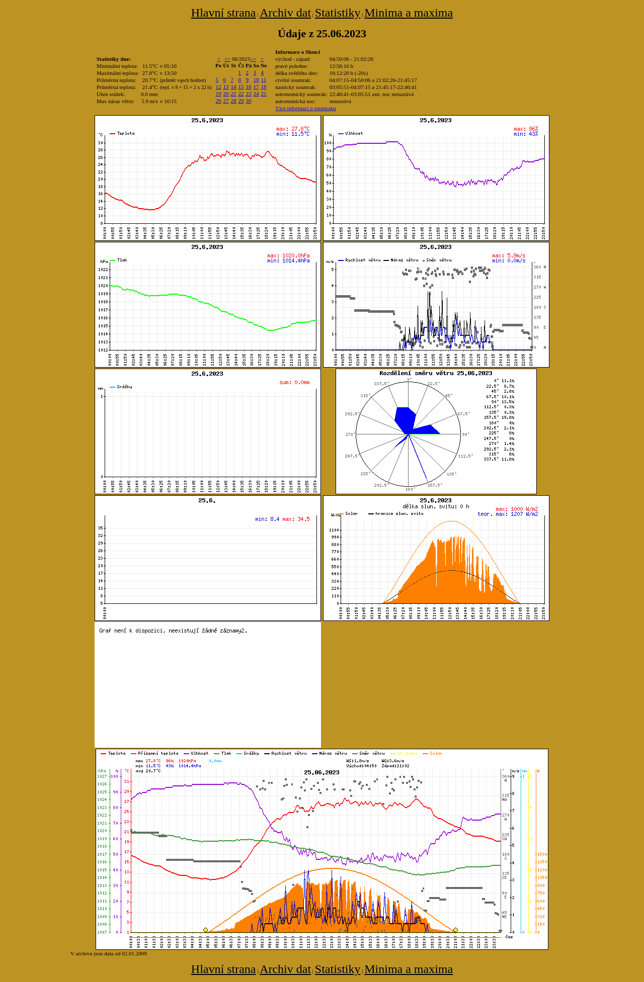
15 (241, 86)
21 (233, 94)
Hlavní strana (223, 12)
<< (227, 59)
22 (241, 94)
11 (264, 79)
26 (218, 101)
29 (241, 101)
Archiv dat (285, 12)
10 (256, 79)
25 (264, 94)
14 (233, 86)
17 (256, 86)
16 (249, 86)
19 (218, 94)
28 (233, 101)
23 (249, 94)
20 (226, 94)
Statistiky (338, 12)
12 (218, 86)
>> (253, 59)
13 (226, 86)
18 (264, 86)
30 (249, 101)
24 (256, 94)
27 (226, 101)
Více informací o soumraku (305, 108)
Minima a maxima (408, 12)
